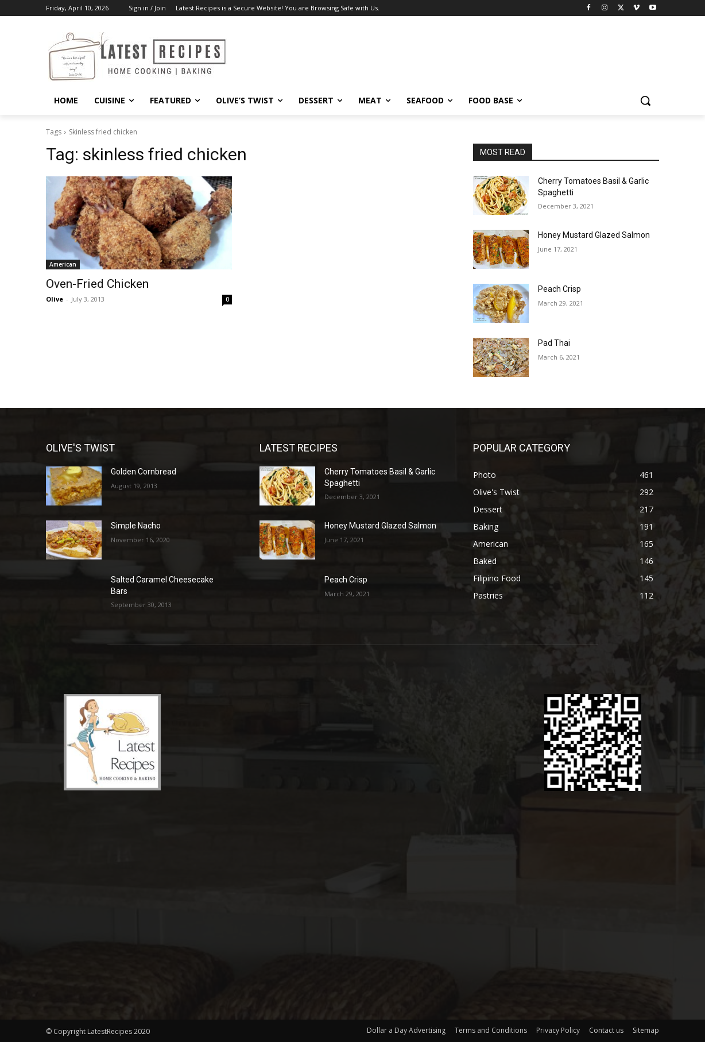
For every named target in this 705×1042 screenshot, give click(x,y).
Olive (54, 299)
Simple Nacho (136, 525)
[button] (645, 100)
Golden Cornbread (143, 471)
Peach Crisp (559, 289)
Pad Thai (554, 343)
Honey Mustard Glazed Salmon (594, 235)
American (62, 264)
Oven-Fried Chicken (97, 284)
